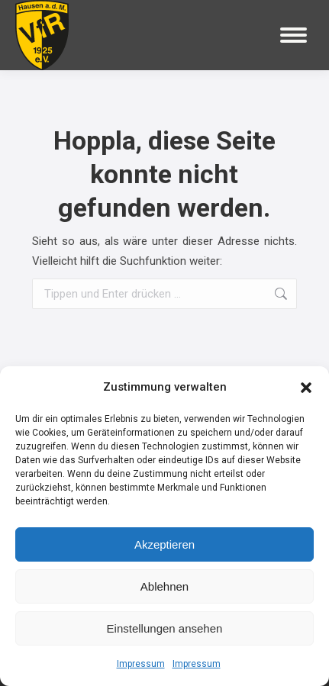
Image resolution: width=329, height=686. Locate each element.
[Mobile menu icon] (293, 35)
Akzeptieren (164, 544)
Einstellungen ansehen (165, 628)
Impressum (141, 664)
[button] (306, 387)
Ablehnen (164, 586)
